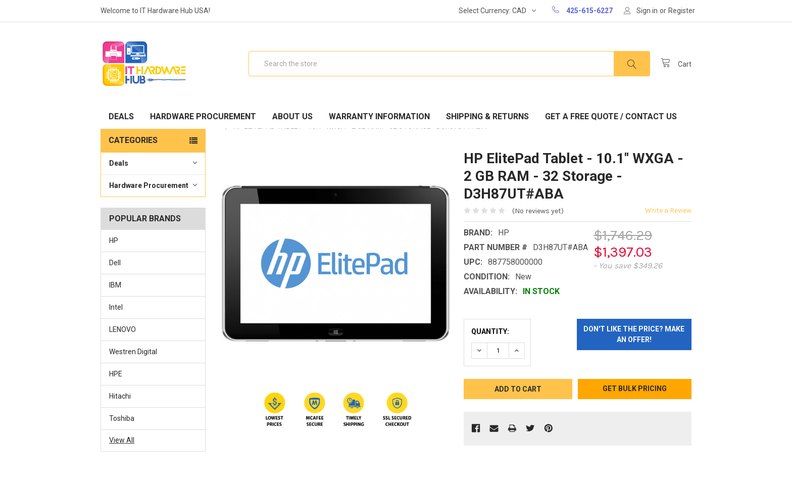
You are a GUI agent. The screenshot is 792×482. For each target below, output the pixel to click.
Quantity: (490, 331)
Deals (121, 116)
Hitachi (120, 396)
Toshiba (121, 418)
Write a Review (668, 210)
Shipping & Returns (487, 116)
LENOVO (122, 329)
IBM (115, 285)
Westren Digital (133, 352)
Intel (116, 307)
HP (113, 240)
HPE (115, 374)
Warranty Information (379, 116)
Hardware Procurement (203, 116)
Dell (115, 263)
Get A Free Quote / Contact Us (611, 116)
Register (681, 11)
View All (121, 440)
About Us (292, 116)
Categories (133, 140)
